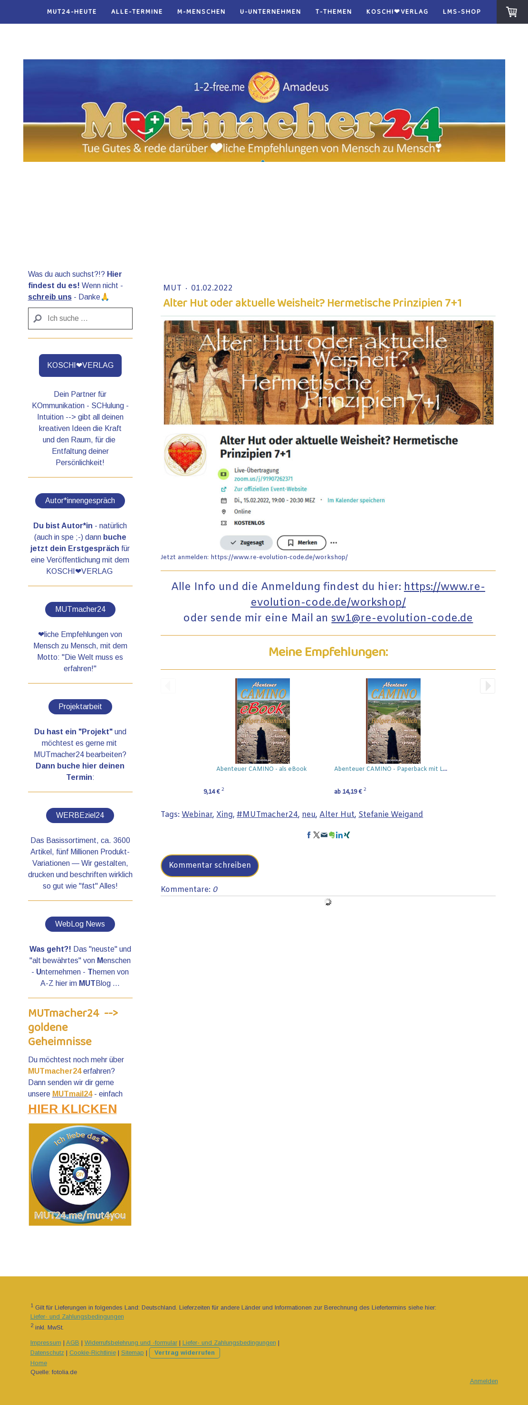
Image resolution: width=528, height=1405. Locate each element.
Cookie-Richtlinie (92, 1352)
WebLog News (80, 924)
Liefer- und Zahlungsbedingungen (77, 1316)
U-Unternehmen (270, 12)
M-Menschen (201, 12)
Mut (173, 288)
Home (38, 1363)
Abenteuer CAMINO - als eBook (261, 769)
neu (309, 815)
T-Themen (334, 12)
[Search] (80, 318)
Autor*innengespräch (80, 500)
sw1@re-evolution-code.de (402, 619)
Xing (224, 815)
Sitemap (132, 1352)
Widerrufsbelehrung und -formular (131, 1342)
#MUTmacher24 (267, 815)
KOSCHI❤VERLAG (397, 12)
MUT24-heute (72, 12)
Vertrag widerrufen (184, 1352)
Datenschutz (47, 1352)
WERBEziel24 (80, 815)
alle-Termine (137, 12)
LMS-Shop (462, 12)
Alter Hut (337, 815)
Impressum (45, 1342)
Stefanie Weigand (390, 815)
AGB (72, 1342)
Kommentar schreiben (210, 866)
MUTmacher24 (80, 609)
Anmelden (484, 1381)
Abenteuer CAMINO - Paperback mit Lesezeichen (405, 769)
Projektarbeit (80, 706)
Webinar (197, 815)
